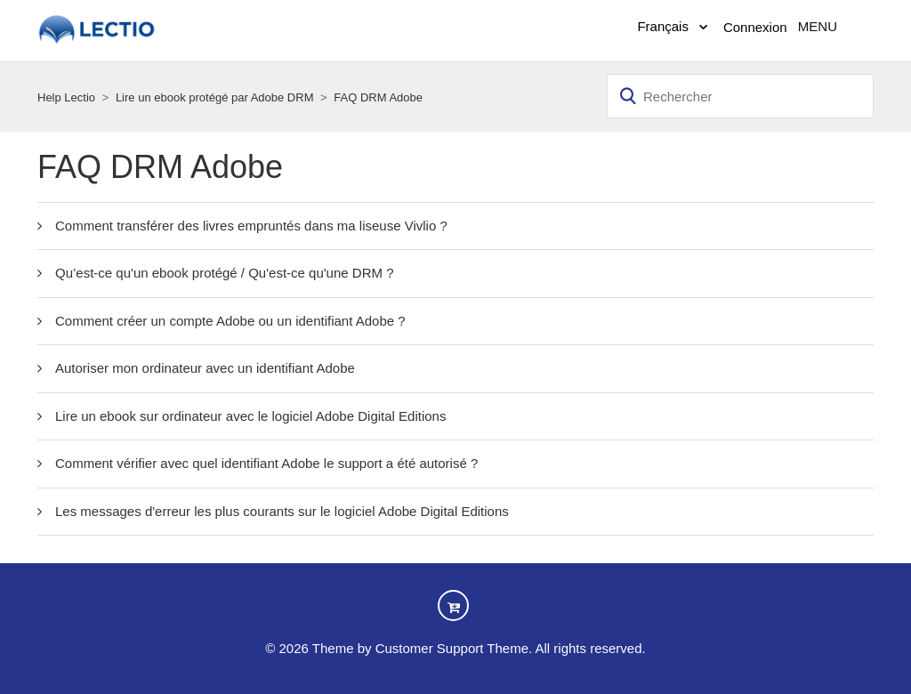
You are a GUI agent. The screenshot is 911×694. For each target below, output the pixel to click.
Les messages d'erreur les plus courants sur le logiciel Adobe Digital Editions (282, 511)
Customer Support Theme (451, 648)
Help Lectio (66, 97)
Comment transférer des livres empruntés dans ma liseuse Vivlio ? (251, 225)
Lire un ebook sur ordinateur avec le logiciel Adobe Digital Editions (250, 416)
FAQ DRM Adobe (378, 97)
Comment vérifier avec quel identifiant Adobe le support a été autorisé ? (266, 463)
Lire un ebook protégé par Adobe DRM (215, 97)
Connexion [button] (755, 27)
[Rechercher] (740, 96)
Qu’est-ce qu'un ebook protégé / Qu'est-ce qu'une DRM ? (224, 272)
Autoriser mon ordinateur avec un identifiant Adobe (205, 367)
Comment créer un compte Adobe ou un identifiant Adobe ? (230, 320)
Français (664, 26)
